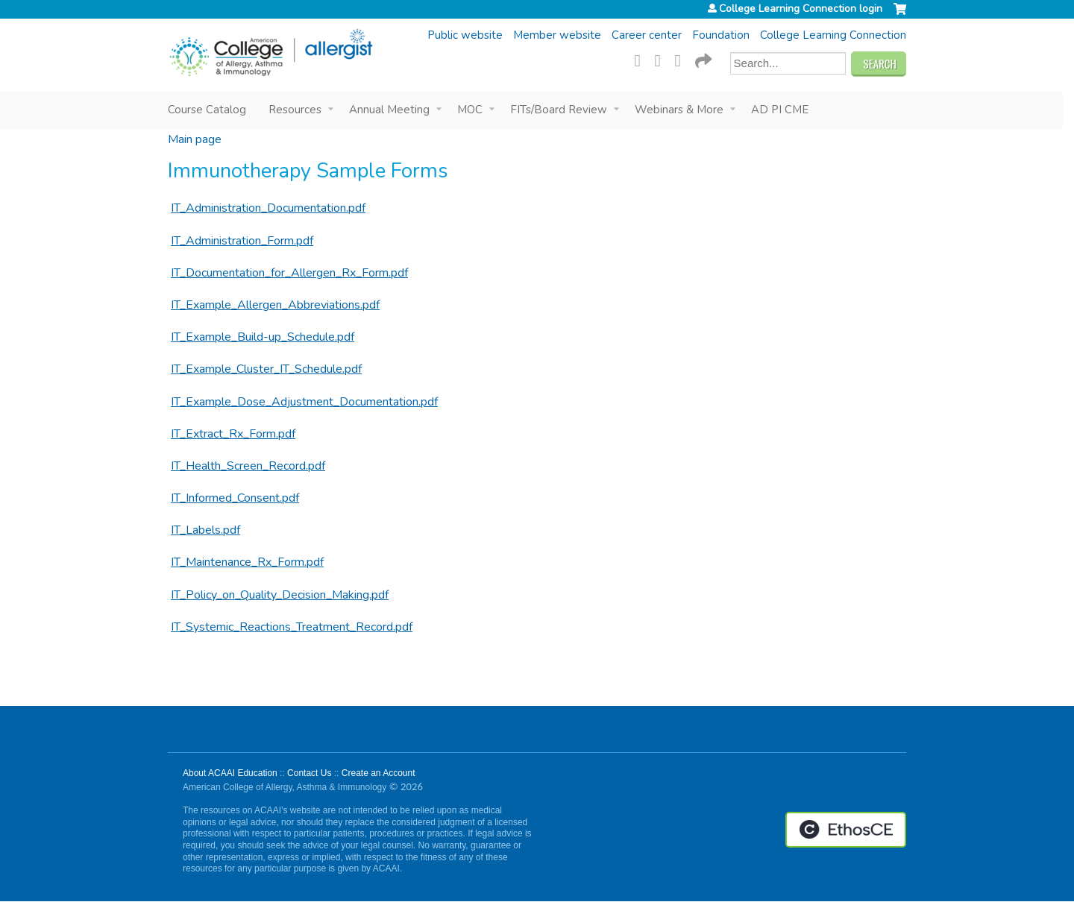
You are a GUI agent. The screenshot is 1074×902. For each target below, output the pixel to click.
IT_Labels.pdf (205, 530)
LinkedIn (682, 59)
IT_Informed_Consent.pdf (235, 498)
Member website (557, 35)
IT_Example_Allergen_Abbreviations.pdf (275, 305)
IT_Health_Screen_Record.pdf (248, 466)
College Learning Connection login (800, 9)
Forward (702, 59)
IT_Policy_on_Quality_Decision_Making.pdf (280, 595)
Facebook (642, 59)
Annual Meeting (389, 109)
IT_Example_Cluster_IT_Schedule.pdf (266, 369)
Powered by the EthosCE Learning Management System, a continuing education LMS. (845, 830)
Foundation (721, 35)
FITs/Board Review (558, 109)
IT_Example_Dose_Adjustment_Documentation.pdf (304, 402)
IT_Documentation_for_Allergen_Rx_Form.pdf (289, 273)
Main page (195, 139)
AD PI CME (779, 109)
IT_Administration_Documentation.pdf (268, 208)
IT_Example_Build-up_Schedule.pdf (262, 337)
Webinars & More (679, 109)
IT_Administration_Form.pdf (242, 241)
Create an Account (378, 773)
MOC (470, 109)
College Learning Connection (833, 35)
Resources (294, 109)
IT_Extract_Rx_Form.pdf (233, 434)
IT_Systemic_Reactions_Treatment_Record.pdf (291, 627)
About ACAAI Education (230, 773)
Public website (465, 35)
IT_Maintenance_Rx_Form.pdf (247, 562)
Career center (647, 35)
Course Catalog (207, 109)
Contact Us (309, 773)
